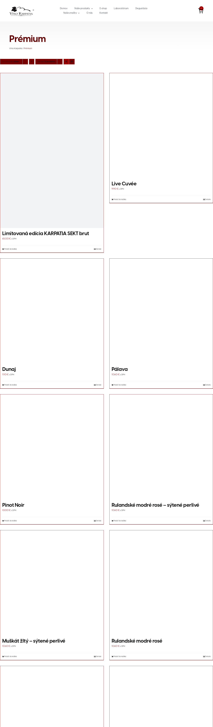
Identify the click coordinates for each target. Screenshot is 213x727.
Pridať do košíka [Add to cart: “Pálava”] (120, 385)
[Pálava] (161, 311)
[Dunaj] (52, 311)
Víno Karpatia (15, 49)
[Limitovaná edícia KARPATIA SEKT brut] (52, 150)
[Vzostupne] (31, 61)
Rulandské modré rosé (137, 641)
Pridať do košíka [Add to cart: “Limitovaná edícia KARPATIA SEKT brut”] (10, 249)
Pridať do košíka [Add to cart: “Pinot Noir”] (10, 521)
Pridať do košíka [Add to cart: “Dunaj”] (10, 385)
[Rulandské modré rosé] (161, 582)
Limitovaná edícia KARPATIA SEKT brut (45, 233)
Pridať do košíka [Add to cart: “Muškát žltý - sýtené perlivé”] (10, 656)
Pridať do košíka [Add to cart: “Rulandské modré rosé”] (120, 656)
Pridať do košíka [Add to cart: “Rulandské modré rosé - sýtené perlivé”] (120, 521)
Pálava (120, 369)
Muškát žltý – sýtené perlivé (33, 641)
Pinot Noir (13, 505)
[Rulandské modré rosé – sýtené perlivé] (161, 447)
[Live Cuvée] (161, 125)
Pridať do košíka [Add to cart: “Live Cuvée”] (120, 199)
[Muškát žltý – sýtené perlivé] (52, 582)
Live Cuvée (124, 184)
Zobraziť (46, 62)
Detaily (99, 249)
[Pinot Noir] (52, 447)
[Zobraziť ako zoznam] (72, 61)
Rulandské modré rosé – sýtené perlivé (155, 505)
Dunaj (9, 369)
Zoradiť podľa (10, 62)
